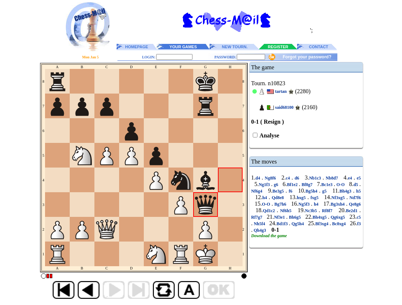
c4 (289, 178)
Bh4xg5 (320, 217)
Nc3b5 (312, 210)
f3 (359, 223)
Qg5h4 (297, 223)
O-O (340, 184)
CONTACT (318, 47)
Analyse (269, 135)
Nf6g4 (257, 191)
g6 (276, 184)
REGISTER (278, 47)
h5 (357, 191)
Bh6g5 (295, 217)
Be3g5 (278, 191)
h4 (266, 197)
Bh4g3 (346, 191)
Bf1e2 (293, 184)
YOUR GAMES (183, 47)
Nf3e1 (280, 217)
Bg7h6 (280, 204)
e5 (358, 178)
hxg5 (302, 197)
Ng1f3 (265, 184)
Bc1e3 (327, 184)
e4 (351, 178)
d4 (259, 178)
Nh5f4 (260, 223)
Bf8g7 (307, 184)
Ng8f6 (270, 178)
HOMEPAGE (136, 47)
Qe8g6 (354, 204)
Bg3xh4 (338, 204)
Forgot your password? (307, 56)
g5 (324, 191)
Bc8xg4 (339, 223)
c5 (359, 217)
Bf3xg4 (322, 223)
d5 (356, 184)
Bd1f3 (283, 223)
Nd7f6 (354, 197)
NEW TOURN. (235, 47)
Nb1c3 (315, 178)
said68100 (284, 107)
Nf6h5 (285, 210)
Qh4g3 (260, 230)
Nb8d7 (332, 178)
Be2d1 (352, 210)
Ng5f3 (305, 204)
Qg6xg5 (337, 217)
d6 (297, 178)
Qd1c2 (270, 210)
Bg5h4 (312, 191)
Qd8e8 (277, 197)
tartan (281, 91)
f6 (290, 191)
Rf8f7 (327, 210)
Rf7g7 (257, 217)
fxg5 (314, 197)
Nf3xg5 (338, 197)
